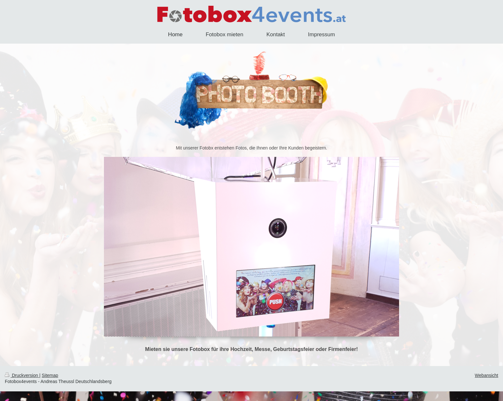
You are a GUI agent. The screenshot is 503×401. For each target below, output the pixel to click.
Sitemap (50, 375)
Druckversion (22, 375)
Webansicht (486, 375)
